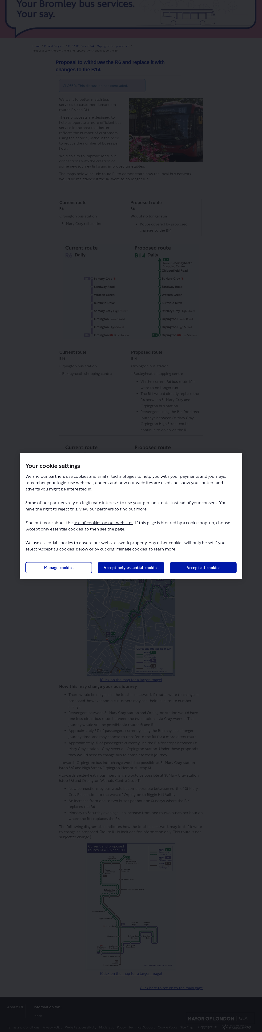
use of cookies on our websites (103, 523)
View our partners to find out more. (113, 509)
